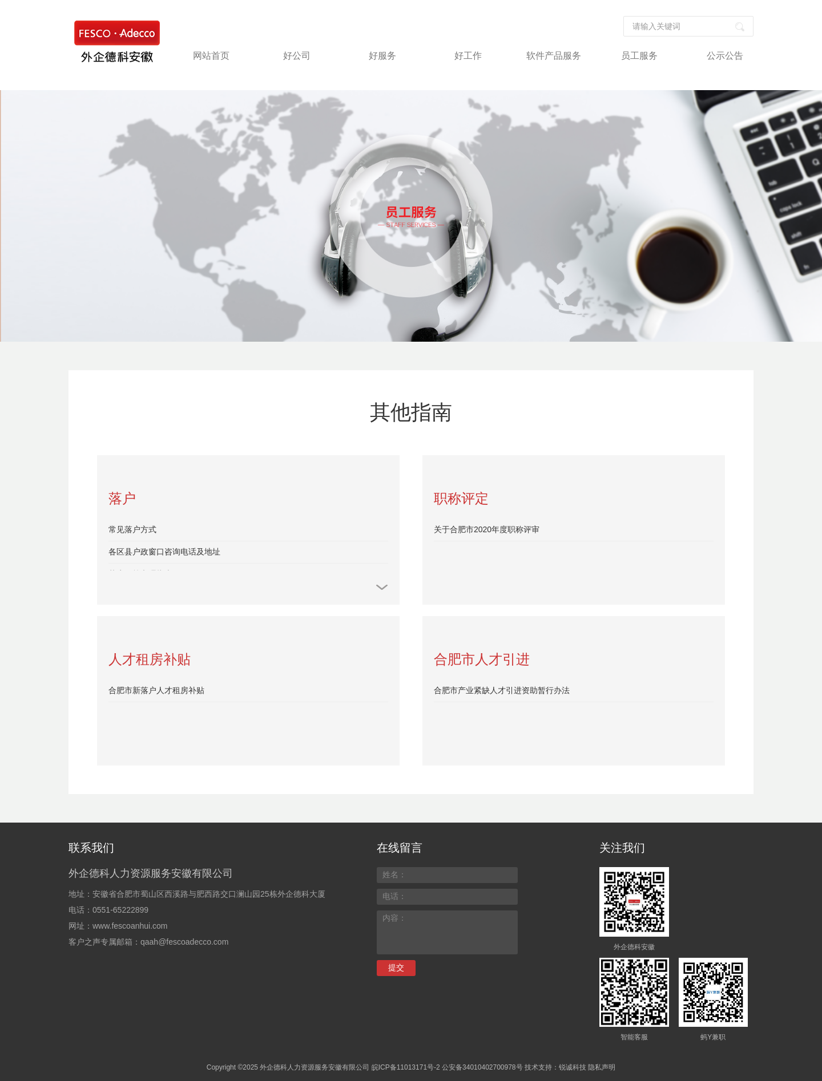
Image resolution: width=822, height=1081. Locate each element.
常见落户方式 (132, 529)
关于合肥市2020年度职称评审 (486, 529)
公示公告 (725, 55)
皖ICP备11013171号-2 (406, 1067)
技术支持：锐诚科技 (555, 1067)
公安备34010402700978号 (482, 1067)
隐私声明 (601, 1067)
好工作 (468, 55)
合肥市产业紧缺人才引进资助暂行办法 (502, 690)
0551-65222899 (120, 909)
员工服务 (639, 55)
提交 (396, 967)
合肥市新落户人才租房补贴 (156, 690)
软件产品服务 (553, 55)
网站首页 (211, 55)
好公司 (297, 55)
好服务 (382, 55)
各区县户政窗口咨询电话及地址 (164, 551)
